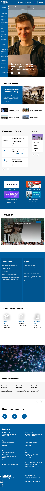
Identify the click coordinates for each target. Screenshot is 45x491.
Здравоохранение (29, 6)
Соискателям (3, 63)
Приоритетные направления (31, 273)
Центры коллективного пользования (33, 270)
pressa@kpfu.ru (28, 437)
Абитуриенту (3, 39)
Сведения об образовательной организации (4, 9)
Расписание (5, 271)
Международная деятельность (36, 7)
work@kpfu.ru (28, 445)
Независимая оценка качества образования (4, 15)
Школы (2, 53)
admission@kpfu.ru (29, 457)
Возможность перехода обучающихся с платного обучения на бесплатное (22, 66)
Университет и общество (42, 7)
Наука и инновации (23, 8)
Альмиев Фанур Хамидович (5, 386)
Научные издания (28, 281)
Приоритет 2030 (4, 72)
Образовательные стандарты (9, 265)
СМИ (2, 69)
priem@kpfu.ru (5, 445)
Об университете (11, 7)
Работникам (3, 60)
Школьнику (3, 41)
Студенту (3, 44)
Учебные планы (6, 268)
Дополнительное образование (9, 274)
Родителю (3, 47)
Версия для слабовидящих (8, 477)
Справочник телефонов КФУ (11, 464)
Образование (18, 6)
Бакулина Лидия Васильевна (35, 386)
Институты (40, 2)
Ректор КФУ (3, 36)
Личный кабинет (21, 2)
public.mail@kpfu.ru (6, 459)
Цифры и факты (4, 34)
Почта (28, 2)
